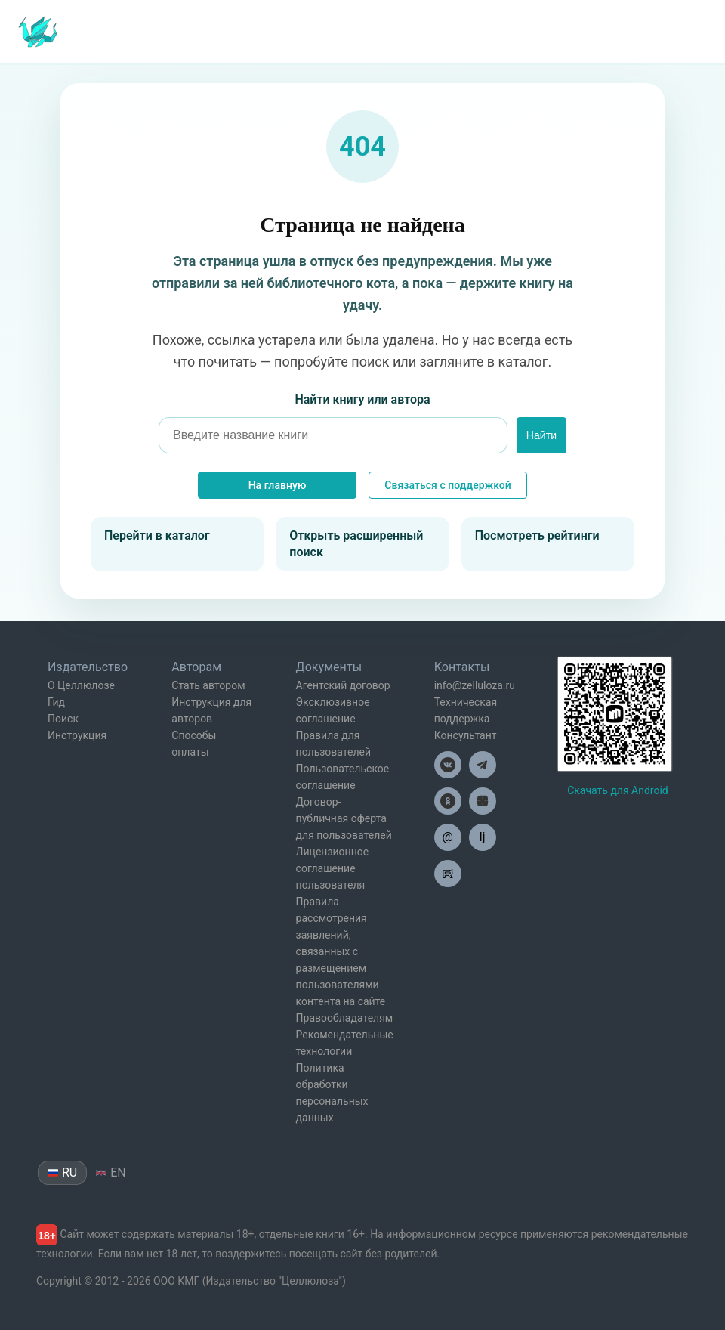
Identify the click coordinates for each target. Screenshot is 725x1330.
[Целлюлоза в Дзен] (482, 801)
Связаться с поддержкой (447, 485)
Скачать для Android (617, 790)
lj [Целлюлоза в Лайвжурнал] (483, 837)
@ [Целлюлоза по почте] (448, 837)
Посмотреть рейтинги (537, 535)
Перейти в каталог (157, 535)
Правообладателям (344, 1018)
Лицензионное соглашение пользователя (332, 868)
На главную (277, 485)
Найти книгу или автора (362, 399)
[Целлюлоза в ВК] (447, 764)
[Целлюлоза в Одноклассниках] (447, 801)
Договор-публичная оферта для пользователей (344, 818)
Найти (541, 435)
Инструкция (77, 735)
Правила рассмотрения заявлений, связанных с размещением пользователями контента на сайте (341, 951)
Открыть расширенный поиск (356, 543)
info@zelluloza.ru (474, 685)
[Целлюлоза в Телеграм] (482, 764)
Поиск (63, 719)
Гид (56, 702)
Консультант (465, 735)
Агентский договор (343, 685)
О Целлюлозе (81, 685)
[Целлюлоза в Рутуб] (447, 873)
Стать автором (208, 685)
